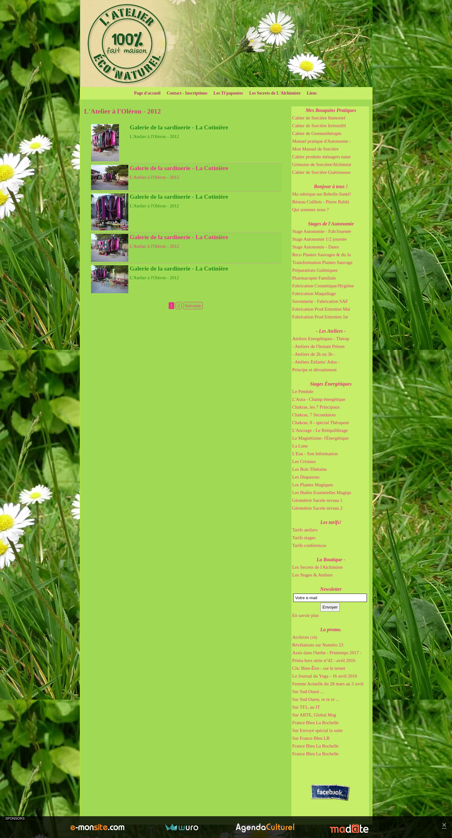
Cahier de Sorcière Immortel (318, 117)
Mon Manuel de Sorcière (315, 148)
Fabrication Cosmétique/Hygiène (323, 285)
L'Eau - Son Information (315, 453)
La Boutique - (331, 559)
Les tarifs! (330, 522)
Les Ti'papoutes (228, 93)
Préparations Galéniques (315, 270)
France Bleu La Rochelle (315, 722)
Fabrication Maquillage (314, 293)
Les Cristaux (304, 461)
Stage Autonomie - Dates (315, 246)
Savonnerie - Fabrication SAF (320, 301)
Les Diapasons (306, 477)
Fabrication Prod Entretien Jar (320, 316)
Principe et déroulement (314, 369)
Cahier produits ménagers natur (321, 156)
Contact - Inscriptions (187, 93)
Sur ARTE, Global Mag (314, 714)
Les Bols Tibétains (309, 469)
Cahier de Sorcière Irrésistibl (319, 125)
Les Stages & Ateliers (312, 574)
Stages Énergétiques (331, 384)
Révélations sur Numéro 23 (318, 644)
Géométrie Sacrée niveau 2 (317, 508)
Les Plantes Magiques (312, 484)
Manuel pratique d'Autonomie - (321, 141)
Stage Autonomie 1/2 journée (319, 239)
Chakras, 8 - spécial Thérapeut (320, 422)
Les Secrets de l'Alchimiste (317, 567)
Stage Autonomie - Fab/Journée (321, 231)
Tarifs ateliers (305, 529)
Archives (304, 637)
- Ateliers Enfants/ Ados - (316, 361)
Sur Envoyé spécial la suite (317, 730)
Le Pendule (302, 391)
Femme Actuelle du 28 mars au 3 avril (328, 683)
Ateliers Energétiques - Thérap (320, 338)
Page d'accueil (147, 93)
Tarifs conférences (309, 545)
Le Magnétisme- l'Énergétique (320, 438)
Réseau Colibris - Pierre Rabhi (320, 201)
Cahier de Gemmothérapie (316, 133)
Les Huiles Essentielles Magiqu (321, 492)
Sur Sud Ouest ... (308, 691)
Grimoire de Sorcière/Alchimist (321, 164)
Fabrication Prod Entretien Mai (321, 309)
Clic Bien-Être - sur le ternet (318, 668)
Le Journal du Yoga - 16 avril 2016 (324, 676)
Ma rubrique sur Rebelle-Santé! (321, 194)
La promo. (330, 629)
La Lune (300, 445)
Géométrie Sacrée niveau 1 (317, 500)
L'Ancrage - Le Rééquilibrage (320, 430)
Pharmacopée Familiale (314, 277)
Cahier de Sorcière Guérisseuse (321, 172)
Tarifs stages (304, 537)
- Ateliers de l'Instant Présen (318, 346)
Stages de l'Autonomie (331, 223)
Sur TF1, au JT (306, 707)
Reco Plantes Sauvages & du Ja (321, 254)
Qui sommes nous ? (310, 209)
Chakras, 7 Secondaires (314, 414)
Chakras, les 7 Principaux (316, 407)
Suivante (193, 305)
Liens (312, 93)
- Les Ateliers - (331, 331)
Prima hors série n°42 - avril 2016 (323, 660)
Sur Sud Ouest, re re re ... (316, 699)
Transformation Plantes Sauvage (322, 262)
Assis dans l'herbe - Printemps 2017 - (327, 652)
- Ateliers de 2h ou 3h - (313, 354)
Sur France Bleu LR (311, 738)
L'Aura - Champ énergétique (318, 399)
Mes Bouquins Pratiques (331, 110)
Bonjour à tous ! (331, 186)
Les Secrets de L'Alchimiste (274, 93)
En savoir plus (305, 615)
